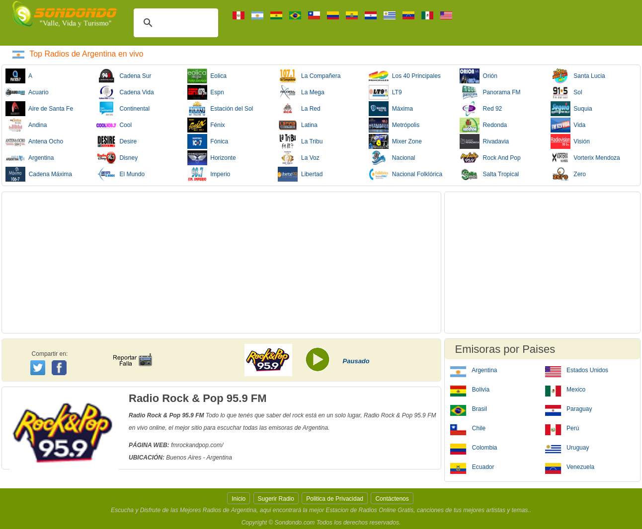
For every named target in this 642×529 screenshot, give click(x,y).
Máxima (391, 108)
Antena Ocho (34, 141)
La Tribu (300, 141)
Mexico (565, 389)
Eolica (207, 75)
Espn (205, 92)
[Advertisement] (221, 262)
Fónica (208, 141)
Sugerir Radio (276, 498)
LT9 (385, 92)
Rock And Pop (490, 157)
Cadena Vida (125, 92)
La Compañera (309, 75)
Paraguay (568, 408)
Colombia (473, 447)
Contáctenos (391, 498)
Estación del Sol (220, 108)
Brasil (468, 408)
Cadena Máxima (38, 174)
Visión (570, 141)
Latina (297, 125)
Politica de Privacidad (334, 498)
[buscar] (174, 23)
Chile (467, 427)
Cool (114, 125)
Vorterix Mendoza (585, 157)
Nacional (392, 157)
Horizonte (211, 157)
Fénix (206, 125)
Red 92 (481, 108)
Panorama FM (490, 92)
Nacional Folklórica (405, 174)
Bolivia (469, 389)
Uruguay (567, 447)
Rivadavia (484, 141)
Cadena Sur (124, 75)
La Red (299, 108)
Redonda (483, 125)
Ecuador (472, 466)
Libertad (300, 174)
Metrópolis (394, 125)
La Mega (301, 92)
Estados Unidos (576, 369)
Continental (123, 108)
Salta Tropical (489, 174)
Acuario (27, 92)
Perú (562, 427)
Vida (568, 125)
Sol (566, 92)
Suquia (571, 108)
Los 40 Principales (405, 75)
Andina (26, 125)
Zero (568, 174)
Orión (478, 75)
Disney (117, 157)
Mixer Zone (395, 141)
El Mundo (120, 174)
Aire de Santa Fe (39, 108)
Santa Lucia (578, 75)
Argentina (29, 157)
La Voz (298, 157)
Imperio (209, 174)
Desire (116, 141)
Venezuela (569, 466)
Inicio (238, 498)
